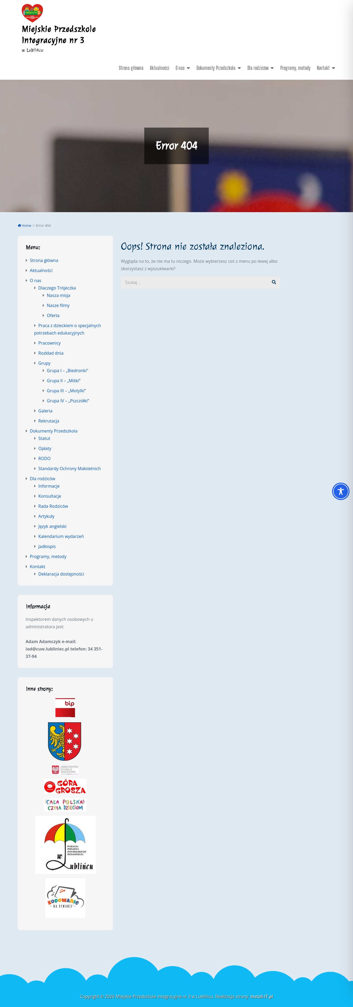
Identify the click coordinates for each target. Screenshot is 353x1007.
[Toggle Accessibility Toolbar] (341, 491)
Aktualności (159, 68)
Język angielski (52, 526)
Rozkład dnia (51, 353)
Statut (44, 438)
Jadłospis (47, 546)
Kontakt (323, 68)
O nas (180, 68)
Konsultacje (49, 496)
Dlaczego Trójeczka (57, 288)
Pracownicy (49, 343)
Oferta (53, 315)
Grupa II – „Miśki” (64, 381)
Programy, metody (295, 68)
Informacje (49, 486)
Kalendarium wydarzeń (61, 536)
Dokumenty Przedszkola (216, 68)
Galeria (45, 411)
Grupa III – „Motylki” (66, 391)
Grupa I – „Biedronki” (67, 370)
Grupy (44, 363)
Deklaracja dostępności (61, 574)
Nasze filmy (58, 305)
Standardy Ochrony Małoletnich (69, 468)
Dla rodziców (257, 68)
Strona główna (131, 68)
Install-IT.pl (261, 996)
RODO (44, 458)
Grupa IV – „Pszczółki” (68, 401)
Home (25, 225)
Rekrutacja (48, 421)
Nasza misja (59, 295)
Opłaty (44, 448)
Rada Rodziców (53, 506)
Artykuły (46, 516)
